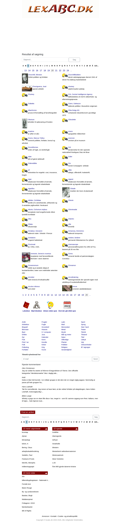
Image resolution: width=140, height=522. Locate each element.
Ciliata (40, 225)
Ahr (23, 476)
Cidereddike (32, 163)
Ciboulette (72, 119)
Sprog (83, 324)
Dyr (23, 337)
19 (48, 70)
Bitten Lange (26, 396)
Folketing (25, 347)
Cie (80, 164)
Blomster (25, 329)
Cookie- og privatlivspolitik (67, 516)
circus (80, 287)
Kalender (45, 337)
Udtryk (83, 340)
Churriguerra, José (40, 87)
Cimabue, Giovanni (40, 232)
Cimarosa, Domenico (80, 232)
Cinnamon (72, 265)
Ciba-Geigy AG (80, 113)
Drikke (24, 334)
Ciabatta (31, 103)
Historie (44, 329)
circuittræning (80, 280)
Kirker (44, 345)
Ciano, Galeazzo (80, 105)
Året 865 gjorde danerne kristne (64, 466)
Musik (63, 332)
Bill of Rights (26, 511)
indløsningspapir (28, 466)
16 (37, 70)
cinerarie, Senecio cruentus (40, 256)
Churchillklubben (80, 77)
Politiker (64, 345)
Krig (43, 347)
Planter (64, 342)
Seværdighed (66, 350)
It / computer (46, 332)
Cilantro (71, 219)
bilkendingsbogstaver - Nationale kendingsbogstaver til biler (36, 480)
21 (56, 70)
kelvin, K (25, 444)
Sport (83, 322)
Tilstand (84, 334)
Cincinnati (40, 245)
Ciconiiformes (40, 148)
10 (48, 295)
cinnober (40, 278)
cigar (40, 182)
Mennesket (65, 327)
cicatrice (40, 132)
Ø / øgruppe (85, 347)
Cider (70, 156)
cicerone (80, 139)
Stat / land (85, 327)
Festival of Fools (28, 459)
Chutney (31, 94)
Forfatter (25, 350)
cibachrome (40, 111)
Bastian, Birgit (27, 495)
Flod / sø (25, 342)
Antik (24, 322)
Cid (80, 150)
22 (60, 70)
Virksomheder (86, 345)
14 (29, 70)
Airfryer (55, 440)
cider (40, 158)
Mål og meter (66, 334)
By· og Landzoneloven (30, 492)
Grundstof (45, 327)
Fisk (23, 340)
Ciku (29, 219)
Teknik (83, 332)
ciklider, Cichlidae (40, 203)
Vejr (82, 342)
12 (56, 295)
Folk (23, 345)
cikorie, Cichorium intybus (40, 212)
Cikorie (70, 200)
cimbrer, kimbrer (80, 239)
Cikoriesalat (72, 209)
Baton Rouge (27, 488)
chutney (80, 87)
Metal (63, 329)
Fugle (44, 324)
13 (25, 70)
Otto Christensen (28, 368)
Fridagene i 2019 (28, 503)
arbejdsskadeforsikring (30, 451)
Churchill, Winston (40, 76)
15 (33, 70)
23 (64, 70)
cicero (80, 132)
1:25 (54, 463)
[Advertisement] (59, 35)
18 (45, 70)
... (22, 71)
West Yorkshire (58, 459)
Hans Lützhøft (27, 387)
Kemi (43, 340)
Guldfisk (55, 432)
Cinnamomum (40, 269)
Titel (82, 337)
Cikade (80, 190)
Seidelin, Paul (27, 455)
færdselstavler (27, 507)
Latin (63, 322)
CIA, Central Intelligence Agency (80, 97)
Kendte (44, 342)
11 (52, 295)
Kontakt (53, 516)
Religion (64, 347)
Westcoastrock (57, 455)
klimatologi (26, 440)
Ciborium (40, 121)
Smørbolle (56, 444)
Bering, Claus (27, 447)
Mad (63, 324)
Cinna (80, 256)
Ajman (24, 436)
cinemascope (80, 247)
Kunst (44, 350)
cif (40, 172)
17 (41, 70)
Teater (83, 329)
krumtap (25, 432)
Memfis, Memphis (28, 463)
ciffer (80, 171)
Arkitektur (25, 324)
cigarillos (40, 191)
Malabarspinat (27, 499)
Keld (23, 377)
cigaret (80, 182)
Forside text (26, 484)
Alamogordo (56, 436)
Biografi (25, 327)
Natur (63, 337)
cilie (80, 225)
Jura (43, 334)
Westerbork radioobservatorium (64, 451)
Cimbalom (40, 239)
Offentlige (65, 340)
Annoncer (45, 516)
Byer (23, 332)
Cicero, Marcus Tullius (40, 140)
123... (96, 66)
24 (68, 70)
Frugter (44, 322)
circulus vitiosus (40, 287)
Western (55, 447)
